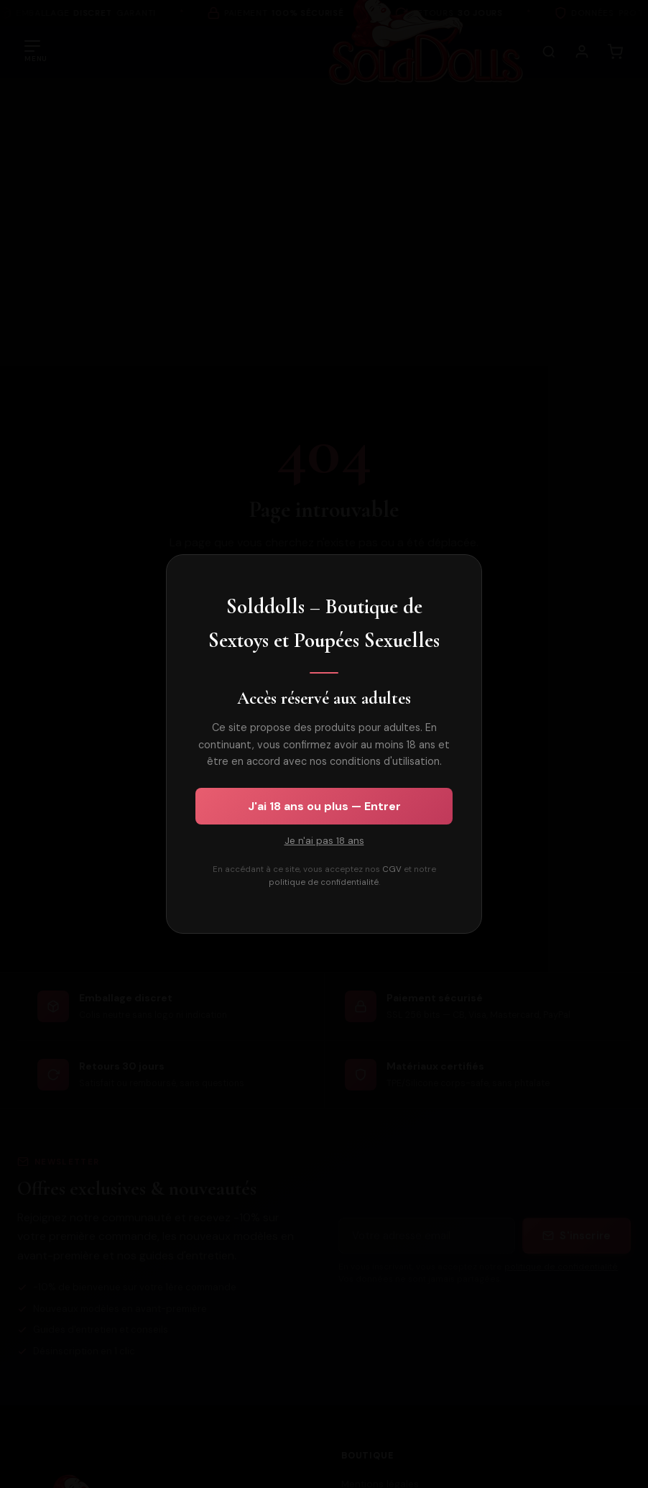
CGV (392, 869)
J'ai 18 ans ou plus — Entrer (324, 806)
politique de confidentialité (324, 882)
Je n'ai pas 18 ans (324, 841)
